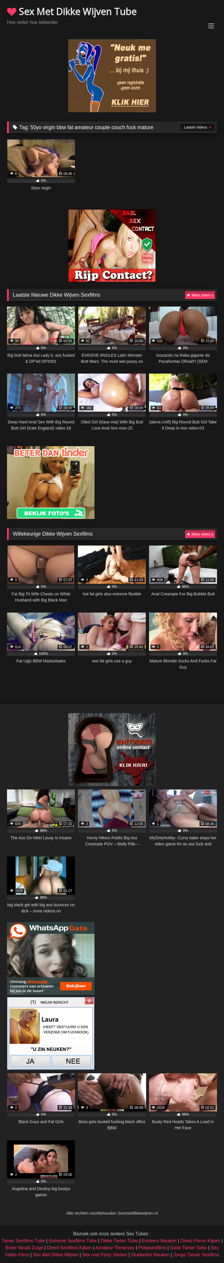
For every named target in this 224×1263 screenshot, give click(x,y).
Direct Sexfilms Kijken (69, 1247)
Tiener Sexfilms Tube (23, 1240)
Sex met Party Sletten (104, 1254)
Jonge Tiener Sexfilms (196, 1254)
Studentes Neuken (150, 1254)
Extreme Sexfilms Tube (73, 1240)
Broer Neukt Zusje (24, 1247)
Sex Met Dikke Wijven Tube (71, 11)
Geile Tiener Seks (188, 1247)
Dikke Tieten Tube (119, 1240)
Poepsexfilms (152, 1247)
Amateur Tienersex (114, 1247)
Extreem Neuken (159, 1240)
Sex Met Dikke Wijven (55, 1254)
